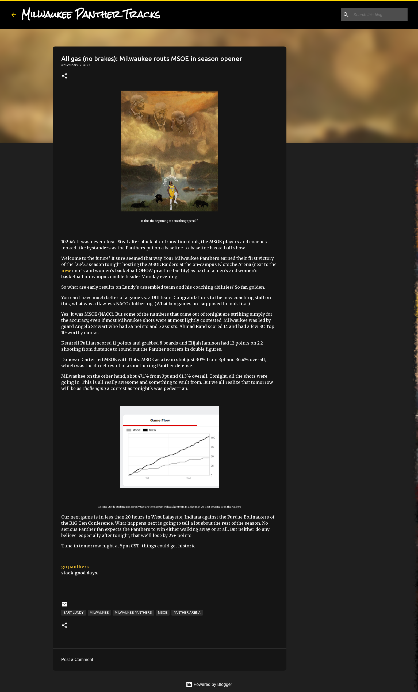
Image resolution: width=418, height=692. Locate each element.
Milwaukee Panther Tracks (90, 14)
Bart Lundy (73, 612)
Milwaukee (99, 612)
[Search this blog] (379, 14)
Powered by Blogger (209, 684)
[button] (64, 76)
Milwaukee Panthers (133, 612)
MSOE (162, 612)
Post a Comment (77, 659)
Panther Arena (187, 612)
